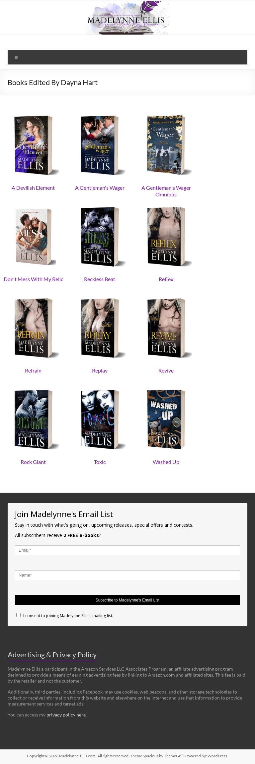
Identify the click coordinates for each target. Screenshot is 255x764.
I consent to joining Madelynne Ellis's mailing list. (64, 615)
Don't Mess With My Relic (33, 279)
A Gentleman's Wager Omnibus (166, 190)
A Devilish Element (33, 187)
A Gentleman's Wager (100, 187)
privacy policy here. (66, 714)
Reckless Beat (99, 279)
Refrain (33, 370)
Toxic (100, 462)
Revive (166, 370)
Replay (100, 370)
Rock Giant (33, 462)
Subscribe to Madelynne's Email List (127, 600)
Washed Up (166, 462)
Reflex (166, 279)
